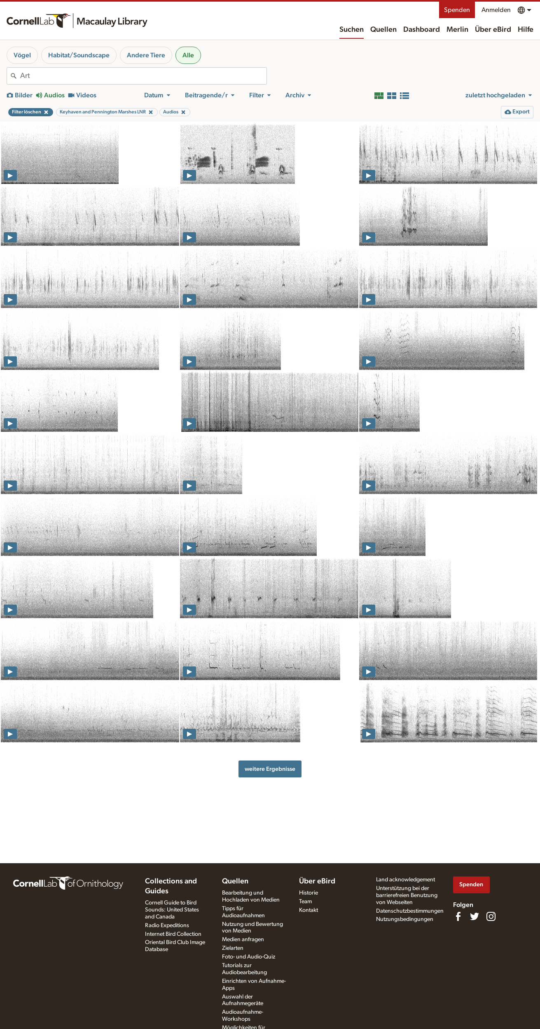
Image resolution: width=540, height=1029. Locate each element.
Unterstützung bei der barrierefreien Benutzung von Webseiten (406, 895)
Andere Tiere (146, 55)
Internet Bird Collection (173, 934)
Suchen (351, 29)
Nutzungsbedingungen (404, 919)
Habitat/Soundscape (79, 55)
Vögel (22, 55)
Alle (188, 55)
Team (305, 901)
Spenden (457, 10)
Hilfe (525, 29)
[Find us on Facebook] (458, 916)
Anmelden (496, 10)
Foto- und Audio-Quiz (248, 957)
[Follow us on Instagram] (491, 916)
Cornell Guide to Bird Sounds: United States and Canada (172, 910)
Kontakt (308, 910)
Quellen (383, 29)
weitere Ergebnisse (270, 769)
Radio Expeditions (167, 925)
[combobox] (143, 76)
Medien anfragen (243, 939)
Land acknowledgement (405, 880)
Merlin (457, 29)
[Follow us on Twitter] (474, 916)
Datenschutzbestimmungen (410, 911)
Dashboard (421, 29)
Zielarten (232, 948)
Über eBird (493, 29)
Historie (308, 893)
